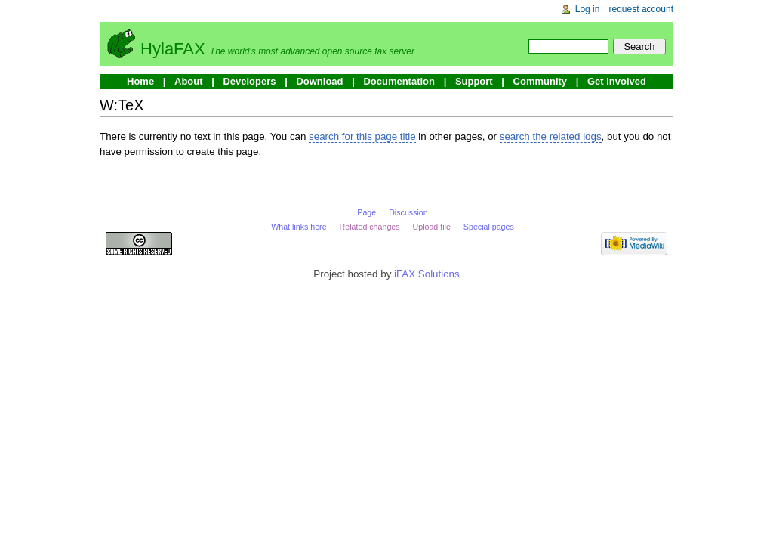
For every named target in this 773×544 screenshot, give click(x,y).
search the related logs (551, 136)
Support (474, 81)
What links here (298, 226)
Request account (641, 9)
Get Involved (616, 81)
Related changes (370, 226)
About (188, 81)
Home (140, 81)
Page (366, 212)
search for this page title (362, 136)
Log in (587, 9)
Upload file (432, 226)
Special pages (488, 226)
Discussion (408, 212)
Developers (249, 81)
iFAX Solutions (427, 274)
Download (319, 81)
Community (540, 81)
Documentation (399, 81)
